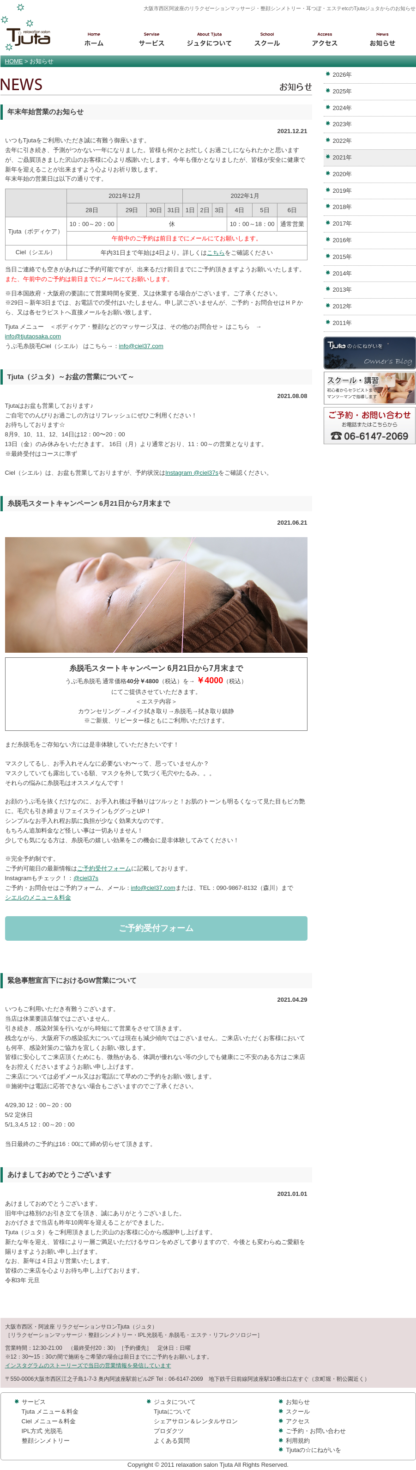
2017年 (342, 223)
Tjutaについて (172, 1411)
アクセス (298, 1421)
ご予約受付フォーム (104, 868)
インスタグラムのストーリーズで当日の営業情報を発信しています (88, 1365)
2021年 (342, 157)
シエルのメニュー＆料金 (38, 897)
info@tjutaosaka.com (33, 336)
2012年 (342, 306)
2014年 (342, 273)
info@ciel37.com (141, 346)
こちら (216, 252)
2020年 (342, 174)
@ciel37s (85, 878)
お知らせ (298, 1401)
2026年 (342, 74)
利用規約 (298, 1440)
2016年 (342, 240)
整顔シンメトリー (46, 1440)
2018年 (342, 206)
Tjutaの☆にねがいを (313, 1449)
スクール (298, 1411)
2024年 (342, 107)
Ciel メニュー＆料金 (49, 1421)
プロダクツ (169, 1430)
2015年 (342, 256)
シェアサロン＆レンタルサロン (196, 1421)
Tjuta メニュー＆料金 (50, 1411)
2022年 (342, 140)
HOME (14, 61)
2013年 (342, 289)
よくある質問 (172, 1440)
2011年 (342, 322)
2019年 (342, 190)
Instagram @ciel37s (191, 472)
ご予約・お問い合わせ (316, 1430)
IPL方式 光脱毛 (42, 1430)
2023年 (342, 124)
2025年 (342, 91)
